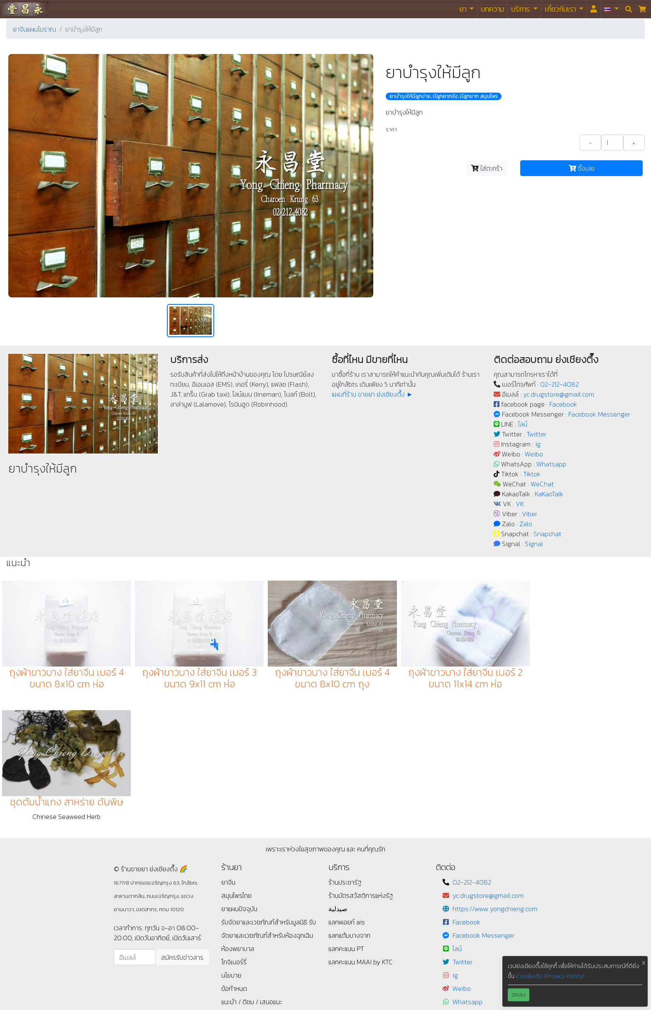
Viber (529, 514)
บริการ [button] (521, 9)
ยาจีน (228, 750)
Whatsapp (551, 464)
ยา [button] (463, 9)
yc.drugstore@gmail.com (558, 394)
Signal (534, 544)
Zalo (525, 524)
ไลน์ (522, 424)
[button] (611, 9)
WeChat (542, 484)
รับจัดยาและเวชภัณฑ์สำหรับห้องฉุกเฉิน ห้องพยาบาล (268, 803)
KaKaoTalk (549, 494)
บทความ (492, 9)
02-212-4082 (559, 384)
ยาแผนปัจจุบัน (239, 777)
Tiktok (532, 474)
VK (520, 504)
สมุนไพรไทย (236, 763)
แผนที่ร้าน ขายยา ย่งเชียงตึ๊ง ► (372, 394)
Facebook (563, 404)
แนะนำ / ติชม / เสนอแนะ (251, 870)
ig (538, 444)
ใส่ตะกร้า (486, 168)
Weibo (534, 454)
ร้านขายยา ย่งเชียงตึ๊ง (25, 9)
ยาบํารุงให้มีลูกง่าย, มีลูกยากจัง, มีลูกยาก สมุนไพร (443, 96)
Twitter (536, 434)
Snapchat (547, 534)
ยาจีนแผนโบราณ (34, 29)
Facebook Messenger (599, 414)
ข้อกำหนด (234, 856)
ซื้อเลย (582, 168)
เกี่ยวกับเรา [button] (561, 9)
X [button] (644, 963)
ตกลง (519, 994)
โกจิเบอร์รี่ (234, 830)
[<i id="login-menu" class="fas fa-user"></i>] (593, 9)
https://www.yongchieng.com (495, 777)
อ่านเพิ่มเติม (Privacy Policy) (550, 976)
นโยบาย (231, 843)
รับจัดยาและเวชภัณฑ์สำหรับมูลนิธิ (265, 790)
